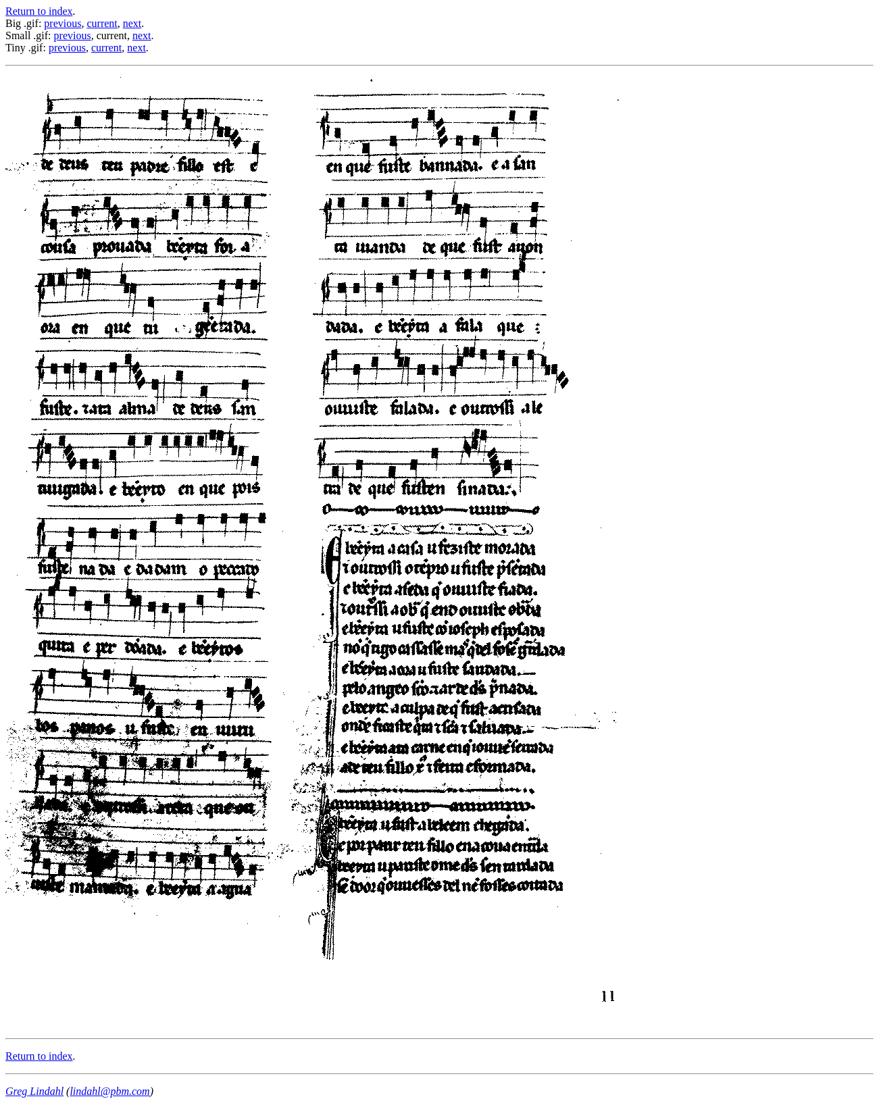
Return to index (39, 11)
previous (62, 23)
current (101, 23)
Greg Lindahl (34, 1091)
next (132, 23)
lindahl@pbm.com (109, 1091)
